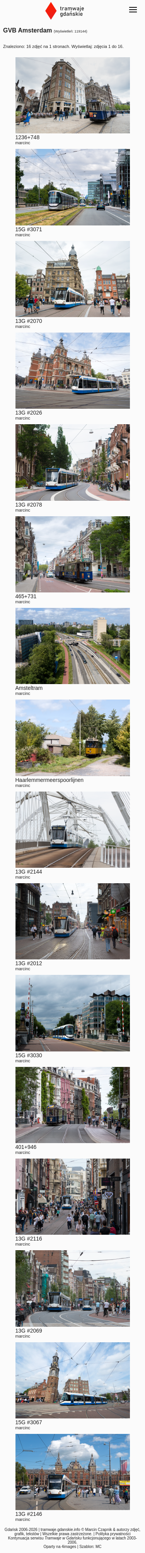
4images (68, 1546)
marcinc (23, 142)
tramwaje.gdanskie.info (60, 1529)
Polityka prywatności (113, 1534)
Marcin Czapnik (98, 1529)
